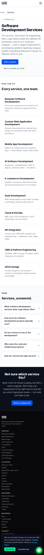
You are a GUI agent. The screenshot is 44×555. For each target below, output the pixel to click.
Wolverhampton (7, 484)
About (4, 524)
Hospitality (5, 499)
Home (2, 12)
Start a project (10, 62)
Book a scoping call (22, 403)
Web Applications (8, 436)
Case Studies (6, 519)
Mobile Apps (6, 439)
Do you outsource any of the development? (17, 334)
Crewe (4, 476)
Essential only (23, 549)
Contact (4, 527)
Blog (3, 516)
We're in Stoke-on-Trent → (15, 68)
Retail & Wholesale (8, 496)
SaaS (3, 447)
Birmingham (6, 486)
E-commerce (6, 445)
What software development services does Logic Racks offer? (19, 308)
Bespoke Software (8, 434)
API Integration (7, 453)
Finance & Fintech (8, 504)
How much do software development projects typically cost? (18, 321)
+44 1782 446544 (8, 534)
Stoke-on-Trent (7, 465)
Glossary (5, 522)
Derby (4, 478)
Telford (4, 481)
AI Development (7, 442)
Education (5, 507)
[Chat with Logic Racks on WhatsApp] (39, 550)
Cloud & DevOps (7, 450)
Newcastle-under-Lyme (10, 470)
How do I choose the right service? (20, 356)
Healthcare (5, 501)
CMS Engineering (7, 455)
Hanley (4, 468)
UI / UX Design (6, 458)
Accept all (10, 549)
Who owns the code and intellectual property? (15, 345)
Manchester (6, 489)
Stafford (4, 473)
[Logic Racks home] (4, 3)
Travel (4, 509)
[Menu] (40, 3)
